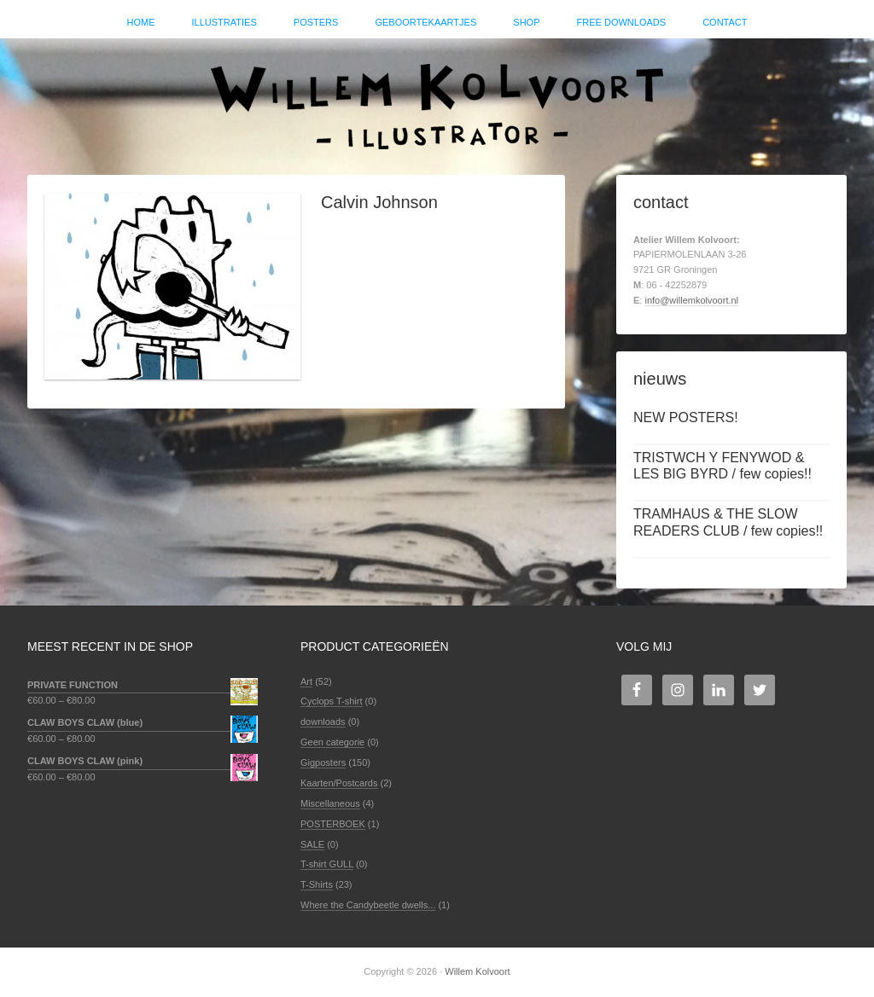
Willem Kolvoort (437, 98)
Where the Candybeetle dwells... (367, 905)
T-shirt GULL (326, 864)
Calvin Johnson (379, 202)
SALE (312, 844)
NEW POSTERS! (685, 417)
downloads (323, 721)
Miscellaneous (330, 803)
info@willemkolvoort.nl (691, 300)
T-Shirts (316, 884)
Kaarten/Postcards (339, 783)
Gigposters (323, 762)
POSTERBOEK (332, 824)
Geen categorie (332, 742)
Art (306, 681)
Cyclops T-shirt (331, 701)
